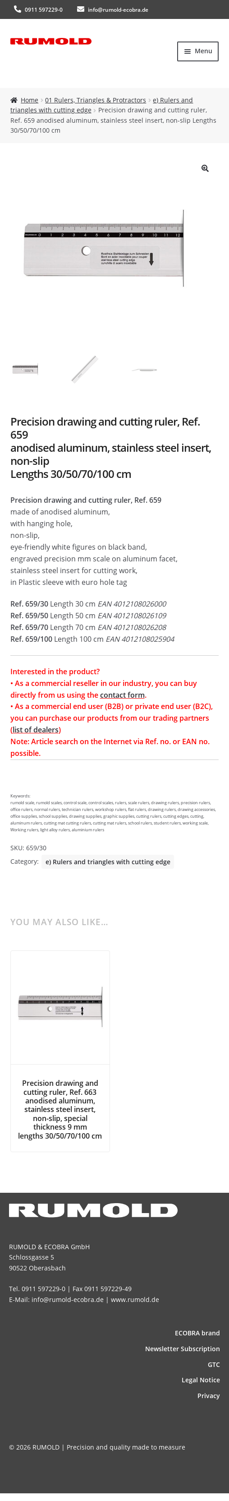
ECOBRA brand (197, 1333)
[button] (205, 168)
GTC (214, 1364)
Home (29, 100)
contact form (122, 695)
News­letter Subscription (182, 1348)
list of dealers (36, 730)
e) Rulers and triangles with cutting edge (108, 861)
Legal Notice (201, 1380)
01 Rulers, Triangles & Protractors (95, 100)
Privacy (208, 1395)
